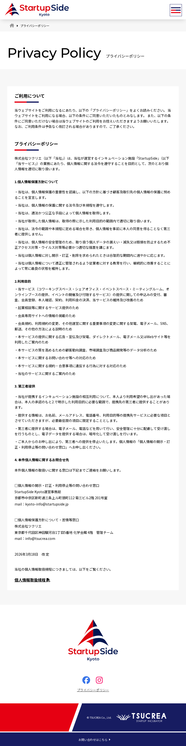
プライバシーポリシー (93, 690)
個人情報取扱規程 (32, 580)
